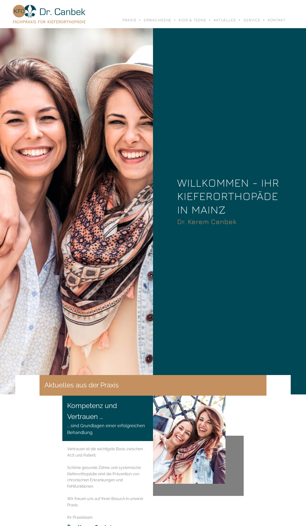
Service (251, 20)
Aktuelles (225, 20)
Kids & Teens (192, 20)
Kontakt (277, 20)
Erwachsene (157, 20)
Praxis (129, 20)
